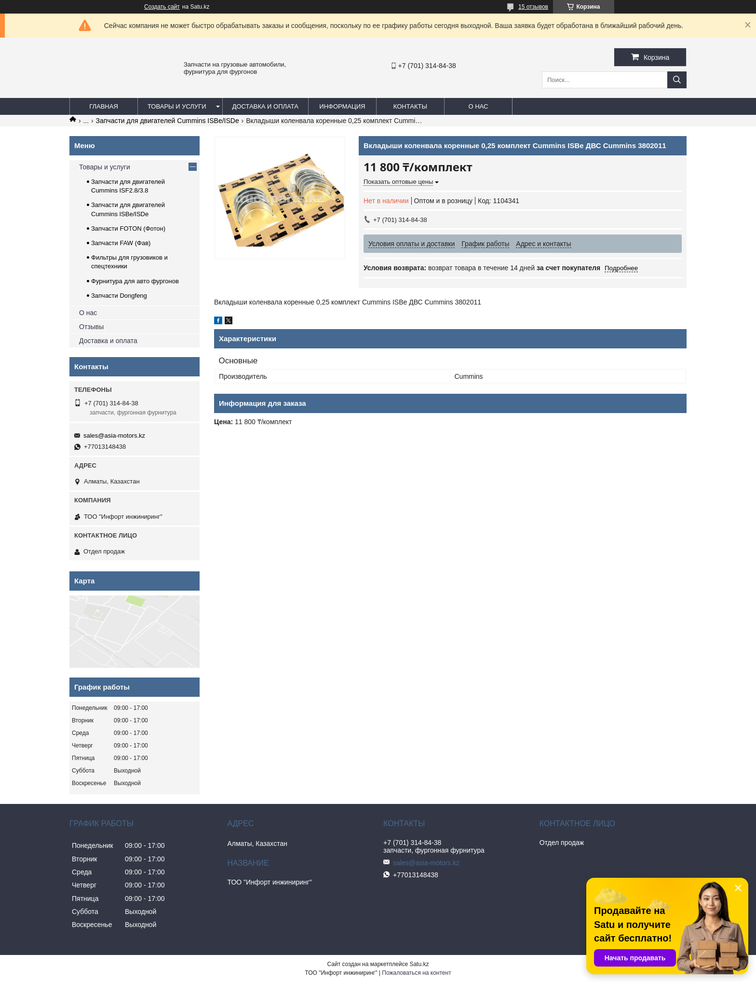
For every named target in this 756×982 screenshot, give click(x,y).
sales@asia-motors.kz (114, 435)
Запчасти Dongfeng (119, 295)
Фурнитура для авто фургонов (135, 281)
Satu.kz (419, 964)
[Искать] (677, 79)
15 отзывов (533, 6)
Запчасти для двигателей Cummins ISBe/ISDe (167, 120)
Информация (342, 106)
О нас (478, 106)
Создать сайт (162, 6)
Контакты (410, 106)
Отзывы (91, 327)
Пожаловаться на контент (416, 972)
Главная (103, 106)
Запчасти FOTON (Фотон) (128, 228)
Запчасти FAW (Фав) (120, 243)
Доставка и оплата (265, 106)
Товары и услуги (177, 106)
